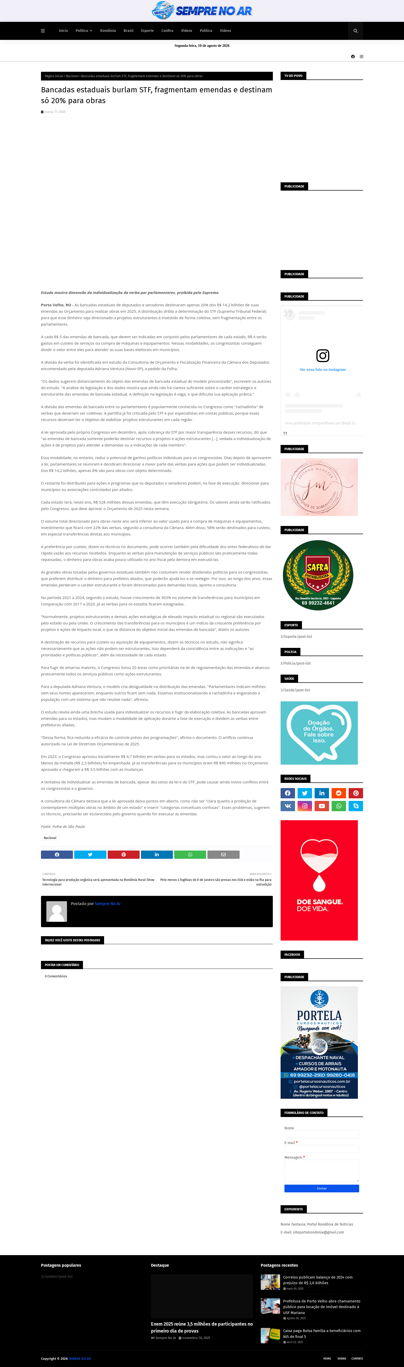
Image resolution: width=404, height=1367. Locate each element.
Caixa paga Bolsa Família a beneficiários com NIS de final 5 (322, 1333)
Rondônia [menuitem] (108, 31)
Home (327, 1358)
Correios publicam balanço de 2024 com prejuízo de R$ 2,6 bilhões (318, 1280)
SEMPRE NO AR (80, 1359)
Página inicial (54, 76)
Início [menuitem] (63, 31)
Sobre (342, 1358)
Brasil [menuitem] (128, 31)
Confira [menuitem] (167, 31)
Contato (357, 1358)
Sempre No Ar (107, 903)
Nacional (72, 76)
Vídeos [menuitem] (186, 31)
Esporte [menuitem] (147, 31)
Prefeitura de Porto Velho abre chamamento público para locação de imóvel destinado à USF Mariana (321, 1307)
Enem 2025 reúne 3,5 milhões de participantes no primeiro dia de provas (202, 1327)
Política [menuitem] (82, 31)
